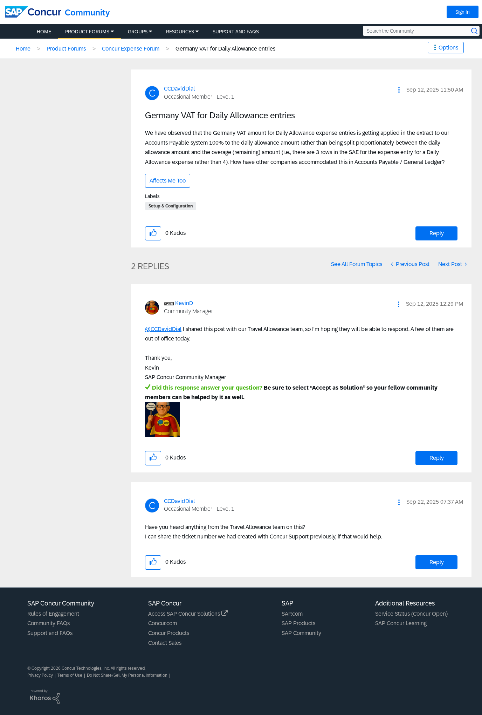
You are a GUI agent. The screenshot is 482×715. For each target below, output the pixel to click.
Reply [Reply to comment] (436, 458)
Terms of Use (69, 675)
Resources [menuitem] (180, 31)
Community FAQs (48, 623)
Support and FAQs (50, 633)
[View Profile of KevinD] (184, 303)
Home (23, 49)
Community (87, 12)
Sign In (462, 12)
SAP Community (301, 633)
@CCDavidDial (163, 329)
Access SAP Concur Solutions (188, 614)
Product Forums (66, 49)
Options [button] (448, 48)
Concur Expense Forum (130, 49)
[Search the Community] (421, 31)
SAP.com (292, 614)
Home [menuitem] (44, 31)
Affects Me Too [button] (168, 181)
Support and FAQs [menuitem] (236, 31)
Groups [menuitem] (137, 31)
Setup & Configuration (171, 206)
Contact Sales (164, 643)
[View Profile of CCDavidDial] (179, 89)
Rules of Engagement (53, 614)
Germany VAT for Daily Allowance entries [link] (225, 49)
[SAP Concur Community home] (33, 12)
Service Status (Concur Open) (411, 614)
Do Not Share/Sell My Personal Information (127, 675)
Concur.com (162, 623)
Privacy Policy (40, 675)
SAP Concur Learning (401, 623)
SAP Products (298, 623)
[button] (399, 90)
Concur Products (168, 633)
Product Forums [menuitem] (87, 31)
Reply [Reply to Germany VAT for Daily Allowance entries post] (436, 233)
